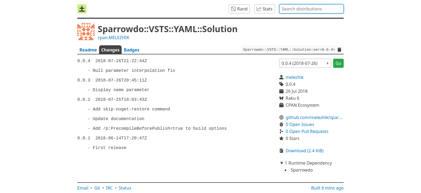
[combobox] (311, 8)
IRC (109, 188)
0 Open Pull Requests (307, 131)
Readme (88, 50)
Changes (110, 50)
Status (125, 188)
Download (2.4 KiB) (305, 151)
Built (327, 188)
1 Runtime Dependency (308, 163)
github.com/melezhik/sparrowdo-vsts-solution (315, 117)
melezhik (295, 77)
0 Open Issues (300, 124)
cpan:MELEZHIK (113, 37)
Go (338, 63)
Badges (131, 50)
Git (97, 188)
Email (82, 188)
